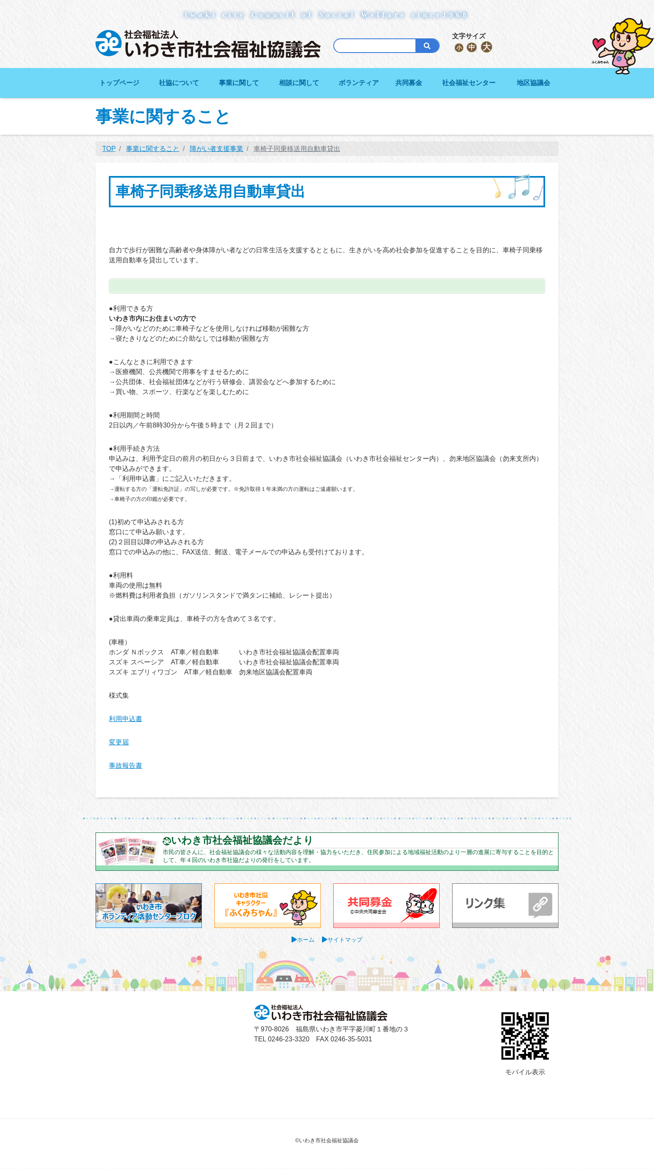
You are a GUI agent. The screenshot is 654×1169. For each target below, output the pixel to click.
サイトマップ (344, 939)
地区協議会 (533, 82)
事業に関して (239, 82)
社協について (179, 82)
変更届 (119, 742)
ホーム (305, 939)
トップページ (119, 82)
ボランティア (359, 82)
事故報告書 (125, 765)
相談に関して (299, 82)
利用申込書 (125, 718)
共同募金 (408, 82)
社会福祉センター (469, 82)
